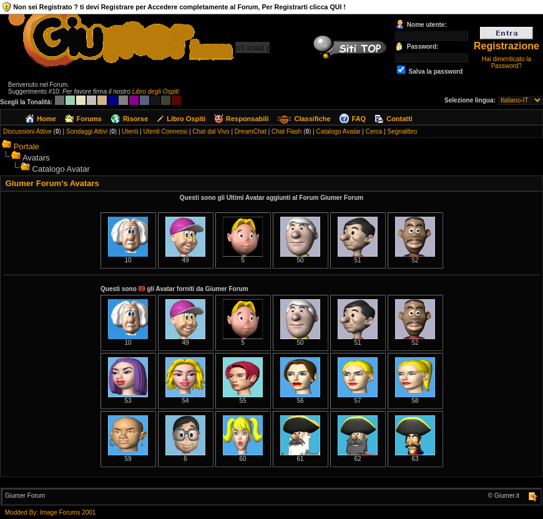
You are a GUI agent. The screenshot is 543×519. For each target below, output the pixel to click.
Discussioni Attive (27, 131)
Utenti (130, 131)
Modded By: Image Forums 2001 (50, 512)
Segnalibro (403, 131)
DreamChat (251, 131)
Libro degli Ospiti (155, 91)
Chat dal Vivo (210, 131)
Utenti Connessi (166, 131)
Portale (26, 146)
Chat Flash (286, 131)
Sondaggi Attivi (86, 131)
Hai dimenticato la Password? (506, 62)
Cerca (374, 131)
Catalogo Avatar (338, 131)
